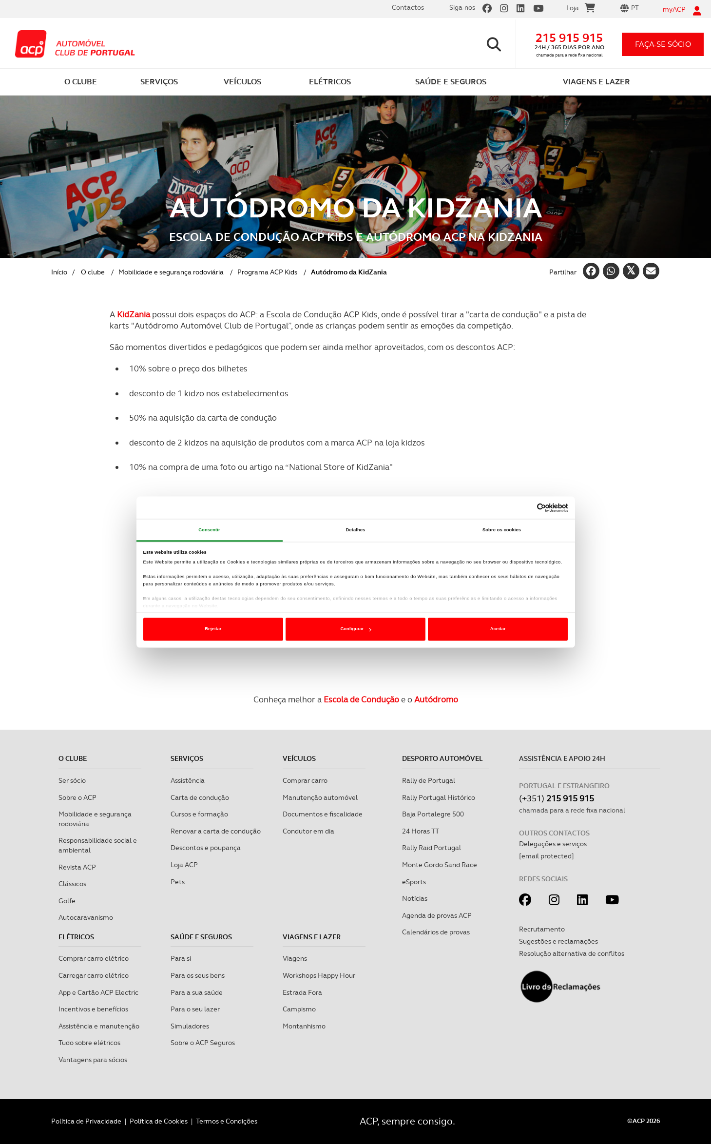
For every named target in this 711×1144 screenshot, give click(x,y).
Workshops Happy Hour (319, 975)
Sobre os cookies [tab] (501, 529)
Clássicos (72, 883)
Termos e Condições (226, 1121)
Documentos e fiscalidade (323, 814)
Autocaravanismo (85, 917)
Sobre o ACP (77, 797)
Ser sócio (72, 780)
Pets (178, 881)
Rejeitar (213, 629)
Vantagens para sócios (92, 1059)
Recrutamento (542, 929)
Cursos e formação (199, 814)
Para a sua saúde (197, 992)
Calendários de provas (436, 932)
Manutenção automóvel (320, 797)
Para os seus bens (198, 975)
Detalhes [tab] (355, 529)
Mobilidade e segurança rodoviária (171, 272)
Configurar (356, 629)
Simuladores (190, 1026)
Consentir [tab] (209, 529)
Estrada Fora (302, 992)
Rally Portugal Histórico (438, 797)
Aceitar (498, 629)
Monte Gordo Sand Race (439, 864)
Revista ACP (77, 867)
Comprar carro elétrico (93, 958)
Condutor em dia (308, 831)
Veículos (299, 758)
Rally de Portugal (428, 780)
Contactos (408, 7)
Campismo (299, 1009)
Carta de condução (200, 797)
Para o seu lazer (195, 1009)
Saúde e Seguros (201, 936)
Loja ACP (184, 864)
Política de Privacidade (86, 1121)
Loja (580, 9)
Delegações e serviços (553, 843)
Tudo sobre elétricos (89, 1042)
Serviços (187, 758)
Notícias (414, 898)
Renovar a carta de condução (216, 831)
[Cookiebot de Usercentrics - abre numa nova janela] (525, 507)
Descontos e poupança (206, 847)
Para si (181, 958)
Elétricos (76, 936)
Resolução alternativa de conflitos (571, 953)
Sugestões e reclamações (558, 941)
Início (59, 272)
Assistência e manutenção (98, 1026)
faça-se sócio (663, 44)
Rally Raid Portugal (431, 847)
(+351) (556, 798)
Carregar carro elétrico (93, 975)
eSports (414, 881)
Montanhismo (304, 1026)
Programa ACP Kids (267, 272)
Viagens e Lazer (312, 936)
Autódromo (436, 699)
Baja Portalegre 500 (433, 814)
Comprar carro (305, 780)
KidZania (133, 314)
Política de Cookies (159, 1121)
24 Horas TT (420, 831)
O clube (93, 272)
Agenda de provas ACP (437, 915)
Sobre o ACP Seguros (203, 1042)
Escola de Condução (361, 699)
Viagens (295, 958)
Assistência (188, 780)
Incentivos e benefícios (93, 1009)
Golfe (67, 900)
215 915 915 (569, 38)
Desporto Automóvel (442, 758)
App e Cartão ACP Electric (98, 992)
